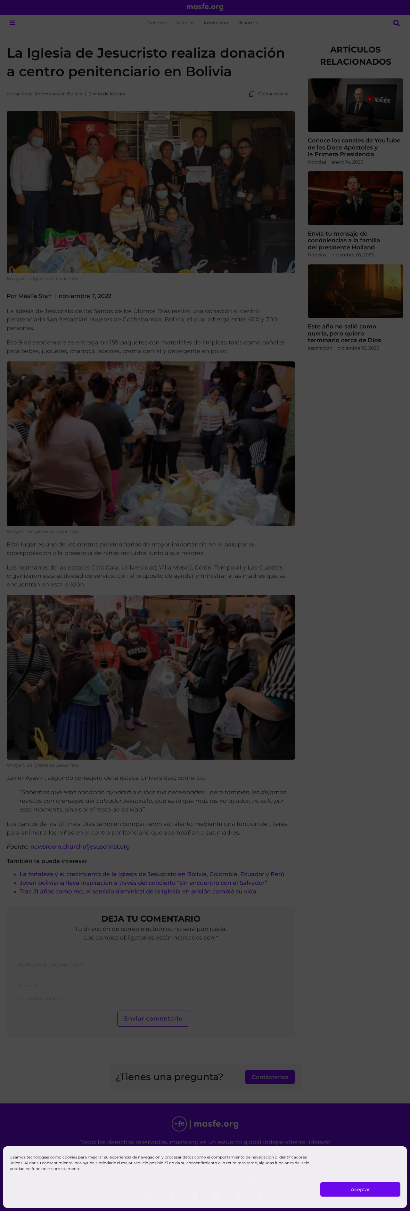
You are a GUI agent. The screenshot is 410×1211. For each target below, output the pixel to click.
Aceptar (360, 1189)
